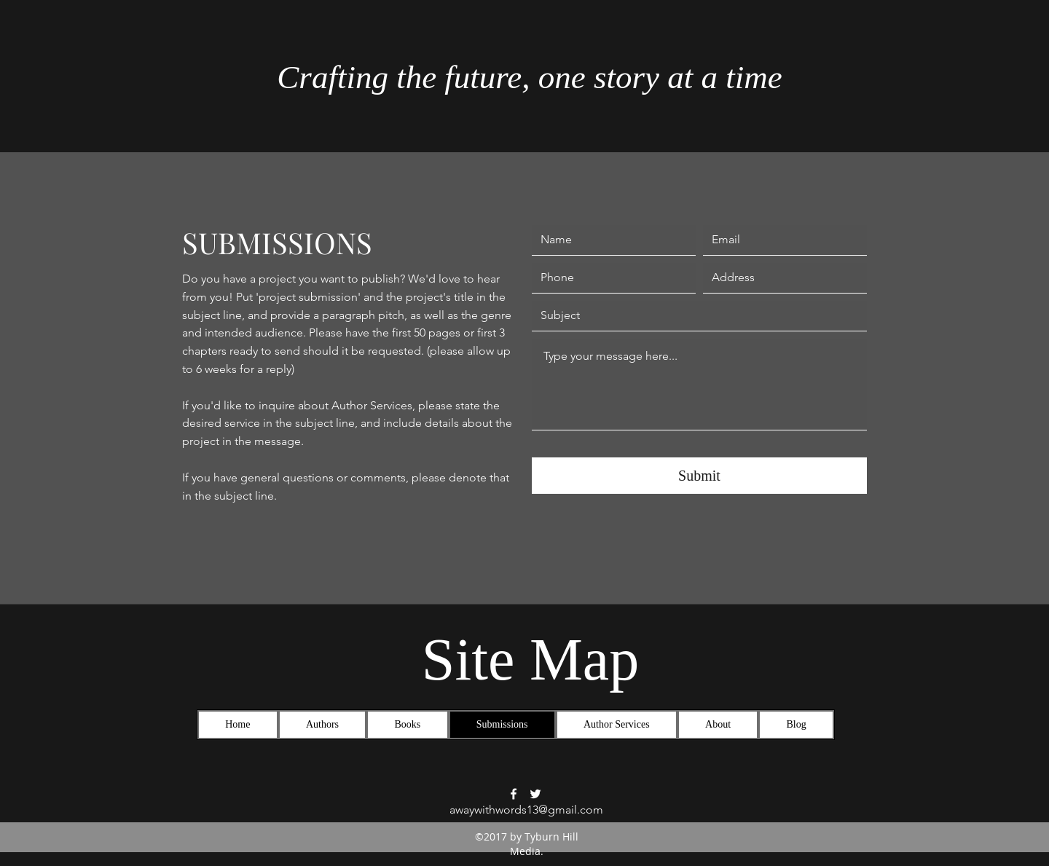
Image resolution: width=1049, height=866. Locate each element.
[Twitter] (535, 794)
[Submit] (699, 475)
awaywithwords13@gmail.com (526, 809)
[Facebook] (513, 794)
